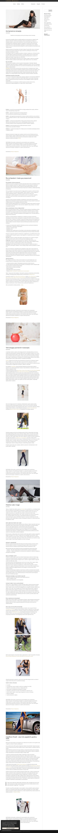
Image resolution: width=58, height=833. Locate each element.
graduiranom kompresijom (21, 437)
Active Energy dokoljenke (11, 656)
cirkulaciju (23, 509)
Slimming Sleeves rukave (28, 656)
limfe (13, 609)
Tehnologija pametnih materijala (17, 348)
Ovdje (22, 284)
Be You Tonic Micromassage (19, 277)
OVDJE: (19, 138)
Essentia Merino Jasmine (15, 409)
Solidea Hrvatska (16, 791)
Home (15, 4)
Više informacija (11, 825)
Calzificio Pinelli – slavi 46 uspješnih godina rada (21, 737)
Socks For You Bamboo (31, 407)
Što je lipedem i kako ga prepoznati (18, 178)
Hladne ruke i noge (13, 505)
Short (26, 370)
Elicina (23, 4)
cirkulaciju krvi (8, 609)
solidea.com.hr (32, 274)
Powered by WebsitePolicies (6, 830)
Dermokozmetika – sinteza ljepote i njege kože (48, 17)
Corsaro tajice (19, 656)
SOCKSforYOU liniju (16, 611)
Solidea (18, 4)
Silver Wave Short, (32, 276)
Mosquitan (33, 4)
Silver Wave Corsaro (10, 277)
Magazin (38, 4)
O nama (42, 4)
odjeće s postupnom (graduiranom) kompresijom (19, 270)
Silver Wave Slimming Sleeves (19, 276)
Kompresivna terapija (13, 31)
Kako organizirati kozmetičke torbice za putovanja (48, 24)
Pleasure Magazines (15, 151)
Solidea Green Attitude (21, 764)
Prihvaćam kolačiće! (10, 828)
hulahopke (13, 366)
